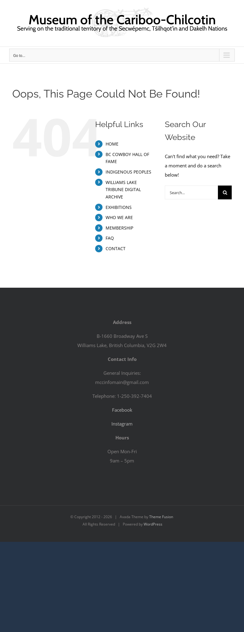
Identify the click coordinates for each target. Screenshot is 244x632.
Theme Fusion (161, 516)
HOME (112, 144)
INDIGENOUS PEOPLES (128, 172)
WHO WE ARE (119, 217)
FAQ (110, 238)
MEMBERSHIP (119, 228)
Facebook (122, 410)
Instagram (122, 424)
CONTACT (116, 248)
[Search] (225, 192)
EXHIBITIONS (119, 207)
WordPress (153, 524)
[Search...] (191, 192)
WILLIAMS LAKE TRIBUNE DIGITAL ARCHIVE (123, 189)
